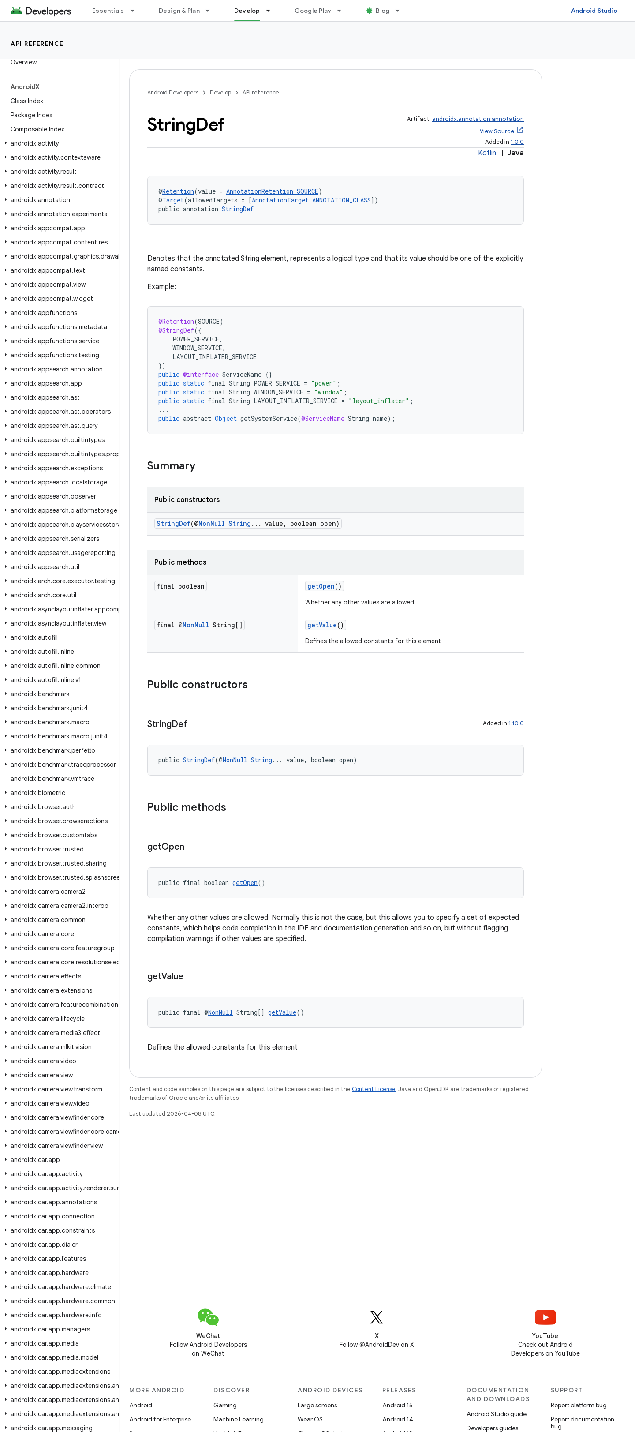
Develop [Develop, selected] (247, 11)
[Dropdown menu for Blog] (401, 10)
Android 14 (397, 1419)
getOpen (321, 586)
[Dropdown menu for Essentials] (136, 10)
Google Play (313, 11)
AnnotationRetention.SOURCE (272, 191)
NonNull (211, 523)
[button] (57, 143)
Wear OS (310, 1419)
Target (173, 200)
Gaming (225, 1405)
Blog (382, 11)
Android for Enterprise (160, 1419)
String (239, 523)
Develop (220, 92)
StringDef (238, 209)
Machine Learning (238, 1419)
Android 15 (397, 1405)
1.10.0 (516, 723)
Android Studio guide (497, 1414)
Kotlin (487, 153)
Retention (178, 191)
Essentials (108, 11)
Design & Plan (179, 11)
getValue (322, 625)
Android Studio (594, 11)
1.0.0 (517, 142)
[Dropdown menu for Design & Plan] (212, 10)
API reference (37, 44)
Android (140, 1405)
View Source (497, 131)
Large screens (317, 1405)
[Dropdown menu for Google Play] (343, 10)
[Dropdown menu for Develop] (272, 10)
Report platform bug (579, 1405)
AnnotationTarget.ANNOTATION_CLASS (311, 200)
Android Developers (172, 92)
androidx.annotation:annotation (478, 119)
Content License (374, 1089)
